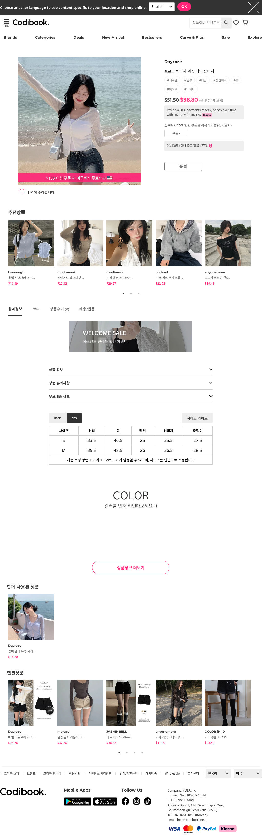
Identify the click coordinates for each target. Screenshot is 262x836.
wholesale (172, 773)
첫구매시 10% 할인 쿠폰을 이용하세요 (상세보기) (198, 125)
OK (184, 6)
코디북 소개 (11, 773)
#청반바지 (220, 80)
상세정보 (15, 308)
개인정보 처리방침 (100, 773)
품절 (183, 166)
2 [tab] (131, 293)
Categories (45, 37)
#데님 (203, 80)
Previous (4, 253)
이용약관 (74, 773)
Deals (78, 37)
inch (58, 418)
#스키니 (189, 89)
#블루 (188, 80)
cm (74, 418)
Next (257, 253)
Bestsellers (152, 37)
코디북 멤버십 (52, 773)
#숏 (236, 80)
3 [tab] (138, 293)
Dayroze (173, 61)
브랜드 (31, 773)
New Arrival (113, 37)
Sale (226, 37)
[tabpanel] (32, 253)
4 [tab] (142, 752)
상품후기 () (59, 308)
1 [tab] (123, 293)
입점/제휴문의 (128, 773)
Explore (255, 37)
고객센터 (193, 773)
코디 (36, 308)
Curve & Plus (192, 37)
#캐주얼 (172, 80)
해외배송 (151, 773)
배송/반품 (87, 308)
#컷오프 (172, 89)
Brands (10, 37)
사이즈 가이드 (197, 418)
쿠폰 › (176, 133)
